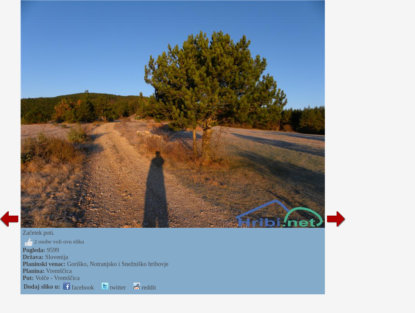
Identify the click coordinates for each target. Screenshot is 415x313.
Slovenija (56, 257)
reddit (144, 287)
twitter (113, 287)
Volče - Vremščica (57, 278)
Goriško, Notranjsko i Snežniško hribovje (118, 264)
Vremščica (59, 271)
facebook (78, 287)
